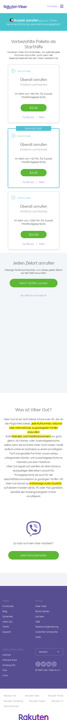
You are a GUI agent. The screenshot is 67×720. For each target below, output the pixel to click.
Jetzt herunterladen (33, 555)
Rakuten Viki (10, 695)
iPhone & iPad (10, 659)
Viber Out (7, 621)
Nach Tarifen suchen (33, 283)
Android (7, 654)
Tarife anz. (28, 117)
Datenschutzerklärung (46, 626)
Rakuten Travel (55, 695)
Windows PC (9, 665)
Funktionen (8, 606)
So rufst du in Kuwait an (34, 295)
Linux (5, 675)
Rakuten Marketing (13, 700)
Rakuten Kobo (32, 695)
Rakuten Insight (37, 700)
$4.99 (33, 173)
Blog (5, 611)
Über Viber (41, 606)
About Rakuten (11, 706)
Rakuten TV (57, 700)
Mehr (42, 117)
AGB (37, 621)
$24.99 (33, 234)
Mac (5, 670)
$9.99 (33, 108)
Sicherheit (8, 616)
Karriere (39, 616)
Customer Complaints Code (46, 634)
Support (7, 631)
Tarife (6, 626)
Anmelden (52, 6)
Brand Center (42, 611)
